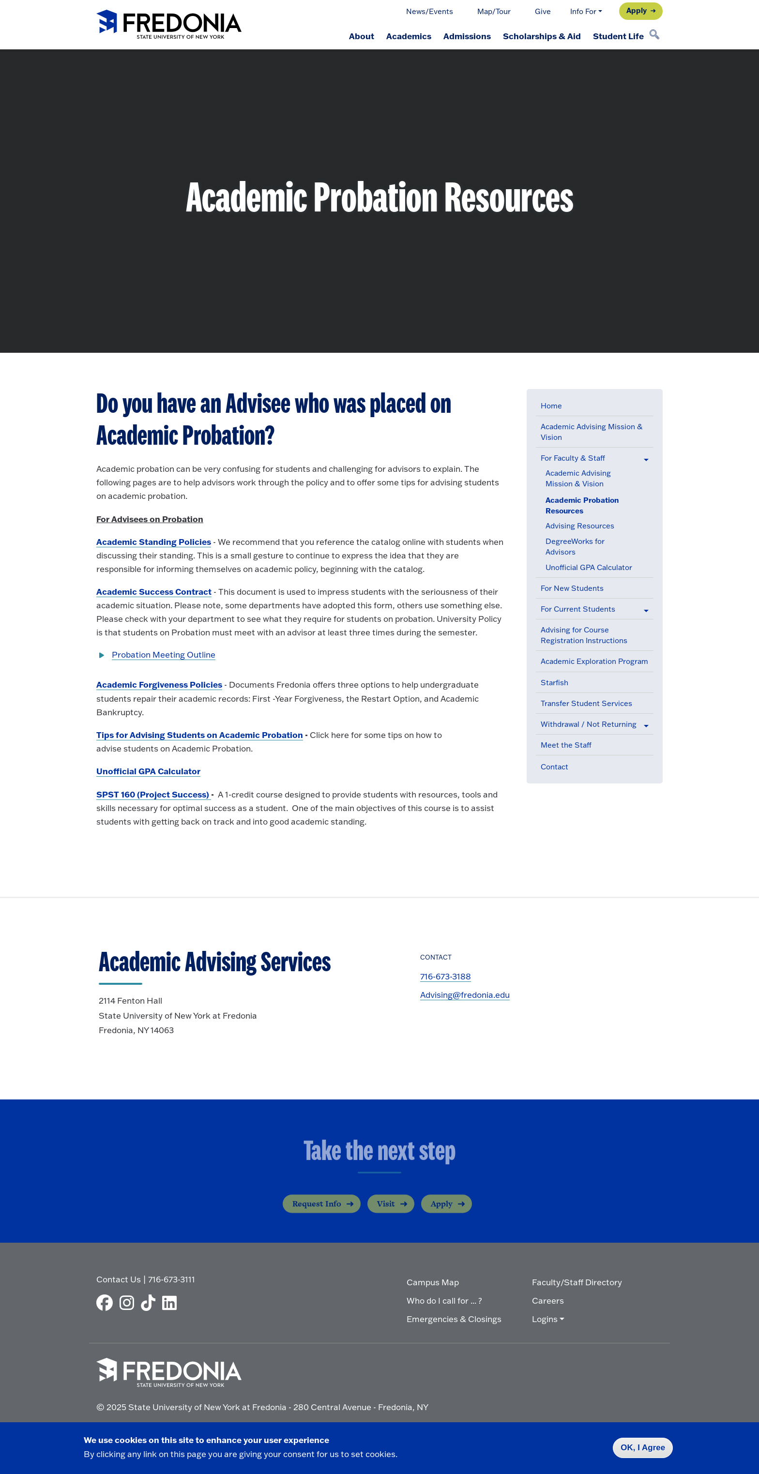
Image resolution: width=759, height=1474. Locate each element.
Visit (386, 1211)
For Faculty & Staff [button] (573, 458)
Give (543, 11)
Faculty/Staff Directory (577, 1282)
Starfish (554, 682)
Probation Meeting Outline (163, 654)
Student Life (617, 35)
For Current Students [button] (578, 609)
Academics (403, 35)
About (354, 35)
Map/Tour (494, 11)
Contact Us (118, 1279)
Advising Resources (580, 525)
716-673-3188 (445, 976)
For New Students (572, 588)
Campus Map (433, 1282)
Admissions (463, 35)
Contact (554, 766)
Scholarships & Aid (539, 35)
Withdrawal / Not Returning (589, 724)
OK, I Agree (643, 1447)
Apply (636, 10)
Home (551, 405)
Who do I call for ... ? (444, 1300)
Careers (548, 1300)
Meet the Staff (566, 745)
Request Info (316, 1211)
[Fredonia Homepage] (169, 25)
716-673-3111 (171, 1279)
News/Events (429, 11)
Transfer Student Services (586, 703)
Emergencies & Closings (454, 1318)
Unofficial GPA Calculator (589, 567)
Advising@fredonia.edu (465, 995)
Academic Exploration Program (594, 661)
